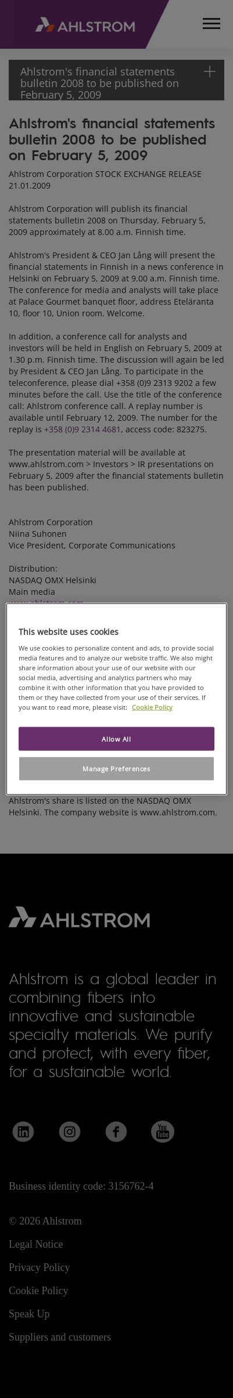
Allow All (116, 738)
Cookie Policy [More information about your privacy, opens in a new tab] (152, 707)
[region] (116, 699)
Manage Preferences (116, 768)
